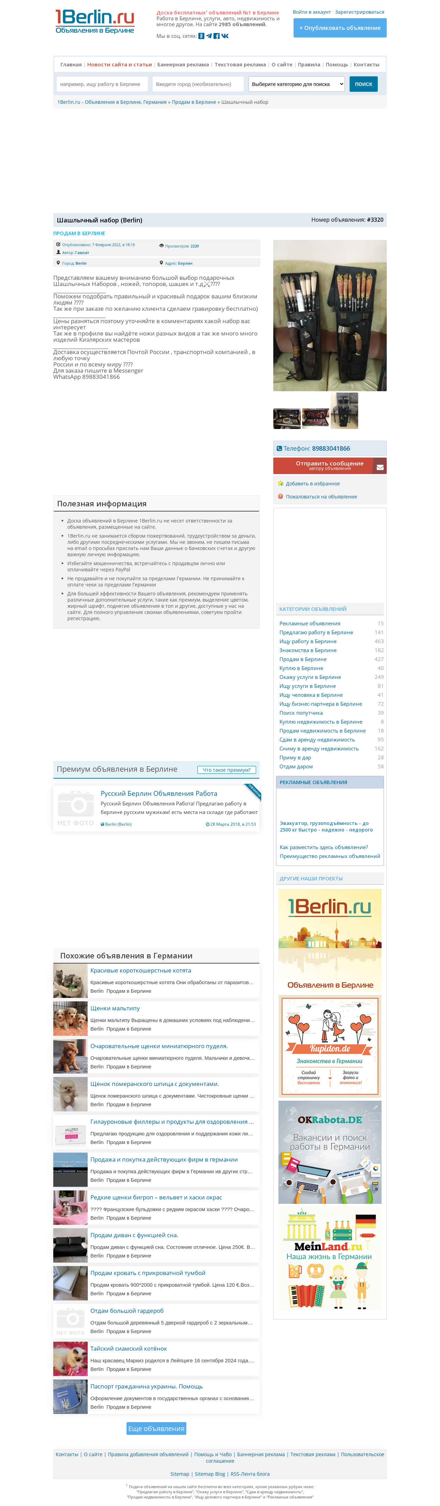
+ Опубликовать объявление (340, 28)
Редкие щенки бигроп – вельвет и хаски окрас (156, 1197)
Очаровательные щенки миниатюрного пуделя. (159, 1046)
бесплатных (190, 12)
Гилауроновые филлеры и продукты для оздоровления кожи (177, 1121)
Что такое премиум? (227, 770)
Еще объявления (156, 1428)
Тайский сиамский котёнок (128, 1348)
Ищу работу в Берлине (308, 641)
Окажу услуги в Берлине (310, 676)
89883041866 (331, 448)
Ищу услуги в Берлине (307, 685)
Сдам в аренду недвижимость (317, 739)
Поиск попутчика (301, 712)
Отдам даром (296, 766)
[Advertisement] (218, 160)
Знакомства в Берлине (308, 650)
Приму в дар (295, 757)
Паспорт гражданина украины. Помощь (146, 1386)
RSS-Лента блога (250, 1474)
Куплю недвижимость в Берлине (320, 721)
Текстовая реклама (240, 64)
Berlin (81, 263)
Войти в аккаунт (312, 12)
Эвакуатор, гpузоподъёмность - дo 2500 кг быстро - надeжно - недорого (326, 826)
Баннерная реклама (183, 64)
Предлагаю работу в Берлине (316, 632)
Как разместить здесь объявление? (324, 847)
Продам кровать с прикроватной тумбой (148, 1273)
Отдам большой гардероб (127, 1311)
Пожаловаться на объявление (321, 496)
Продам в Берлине (303, 659)
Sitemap (179, 1474)
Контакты (367, 64)
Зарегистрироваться (359, 12)
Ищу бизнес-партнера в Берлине (320, 703)
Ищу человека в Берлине (311, 694)
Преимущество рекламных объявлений (330, 856)
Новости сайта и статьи (119, 64)
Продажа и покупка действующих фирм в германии (164, 1159)
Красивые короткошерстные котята (140, 970)
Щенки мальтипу (115, 1008)
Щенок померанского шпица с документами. (154, 1084)
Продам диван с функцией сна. (134, 1235)
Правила (309, 64)
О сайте (282, 64)
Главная (71, 64)
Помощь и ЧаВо (213, 1454)
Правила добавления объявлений (148, 1454)
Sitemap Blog (210, 1474)
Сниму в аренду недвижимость (319, 748)
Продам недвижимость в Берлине (322, 730)
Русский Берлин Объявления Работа (159, 793)
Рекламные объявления (309, 623)
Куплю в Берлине (301, 667)
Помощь (337, 64)
